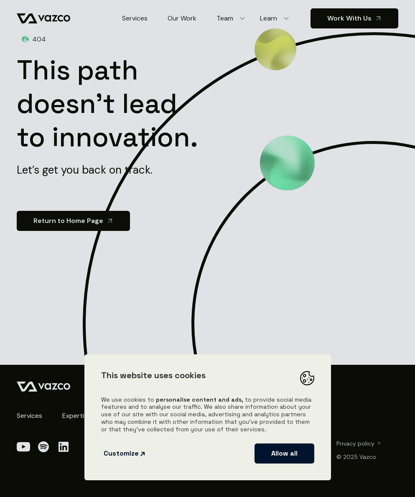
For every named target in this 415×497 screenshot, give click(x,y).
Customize (124, 453)
